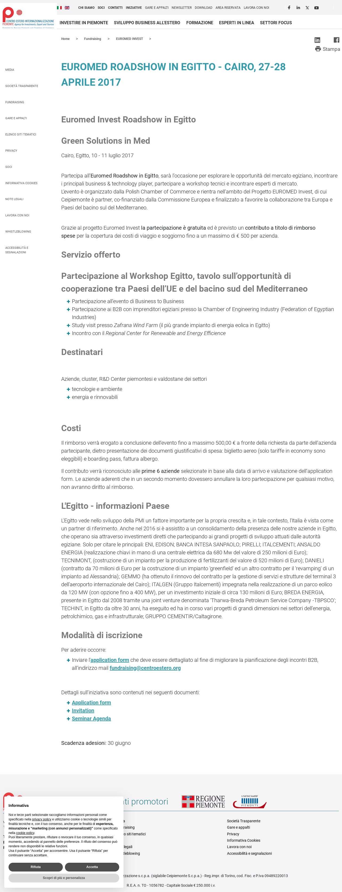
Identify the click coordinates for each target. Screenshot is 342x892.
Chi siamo (86, 8)
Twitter (308, 7)
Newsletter (182, 8)
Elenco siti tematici (20, 134)
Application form (91, 702)
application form (109, 659)
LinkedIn (299, 7)
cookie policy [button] (25, 833)
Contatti (115, 8)
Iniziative (134, 8)
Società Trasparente (21, 86)
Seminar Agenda (91, 718)
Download (203, 8)
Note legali (14, 199)
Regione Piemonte (207, 803)
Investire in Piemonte (84, 22)
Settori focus (276, 22)
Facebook (290, 7)
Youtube (317, 7)
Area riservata (228, 8)
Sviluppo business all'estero (147, 22)
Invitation (83, 710)
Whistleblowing (18, 231)
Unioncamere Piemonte (257, 803)
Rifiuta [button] (35, 867)
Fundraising (14, 102)
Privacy (11, 150)
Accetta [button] (92, 867)
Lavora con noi (256, 8)
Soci (101, 8)
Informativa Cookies (21, 183)
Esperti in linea (236, 22)
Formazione (199, 22)
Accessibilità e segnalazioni (16, 250)
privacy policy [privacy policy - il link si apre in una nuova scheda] (41, 819)
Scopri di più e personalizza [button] (64, 878)
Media (9, 69)
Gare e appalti (156, 8)
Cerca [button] (340, 8)
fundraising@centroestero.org (145, 667)
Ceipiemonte (28, 17)
